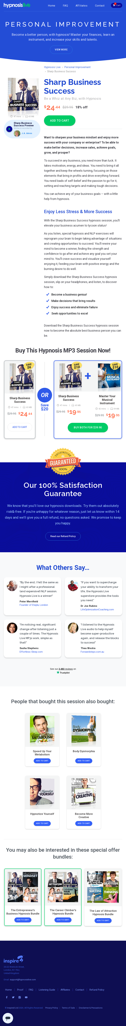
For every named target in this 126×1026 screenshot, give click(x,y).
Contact (100, 5)
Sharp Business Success (19, 399)
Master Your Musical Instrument (107, 399)
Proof (20, 989)
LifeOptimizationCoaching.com (97, 609)
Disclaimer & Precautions (90, 1008)
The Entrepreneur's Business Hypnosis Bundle (22, 912)
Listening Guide (47, 989)
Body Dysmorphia (84, 751)
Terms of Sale (68, 1008)
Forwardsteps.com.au (92, 651)
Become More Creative (84, 815)
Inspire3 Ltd (12, 1008)
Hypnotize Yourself (42, 813)
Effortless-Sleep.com (31, 651)
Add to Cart (19, 427)
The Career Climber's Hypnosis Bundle (63, 912)
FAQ (65, 5)
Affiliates (82, 5)
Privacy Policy (51, 1008)
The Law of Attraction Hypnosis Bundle (103, 912)
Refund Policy (97, 989)
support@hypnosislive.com (23, 979)
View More (61, 49)
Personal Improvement (77, 67)
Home (51, 5)
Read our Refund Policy (63, 536)
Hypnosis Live (52, 67)
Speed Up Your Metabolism (42, 753)
